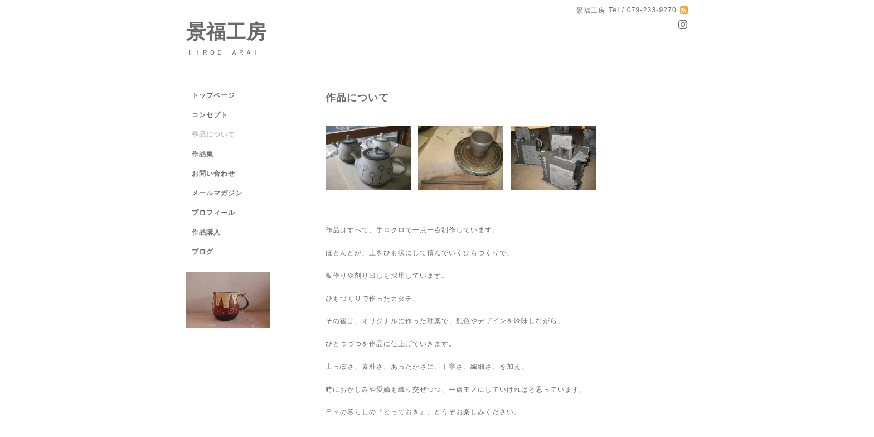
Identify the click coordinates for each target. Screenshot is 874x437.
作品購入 (206, 232)
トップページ (213, 95)
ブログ (202, 252)
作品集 (202, 154)
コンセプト (210, 115)
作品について (213, 134)
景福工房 (226, 31)
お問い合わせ (213, 173)
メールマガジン (217, 193)
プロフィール (213, 213)
